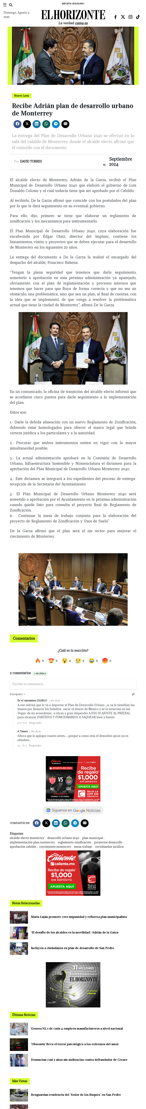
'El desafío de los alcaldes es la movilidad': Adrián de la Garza (74, 932)
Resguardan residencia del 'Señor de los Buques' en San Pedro (76, 1095)
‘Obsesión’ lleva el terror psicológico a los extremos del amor (75, 1044)
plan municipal (92, 838)
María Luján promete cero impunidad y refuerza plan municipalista (79, 917)
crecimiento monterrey (55, 847)
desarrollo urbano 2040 (63, 838)
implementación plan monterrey (32, 842)
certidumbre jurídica (109, 847)
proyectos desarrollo (108, 842)
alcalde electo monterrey (27, 838)
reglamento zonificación (74, 842)
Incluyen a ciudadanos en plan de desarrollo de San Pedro (72, 948)
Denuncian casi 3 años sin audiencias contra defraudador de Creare (79, 1060)
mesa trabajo (83, 847)
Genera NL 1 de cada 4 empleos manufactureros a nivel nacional (77, 1028)
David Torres (31, 161)
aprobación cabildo (23, 847)
